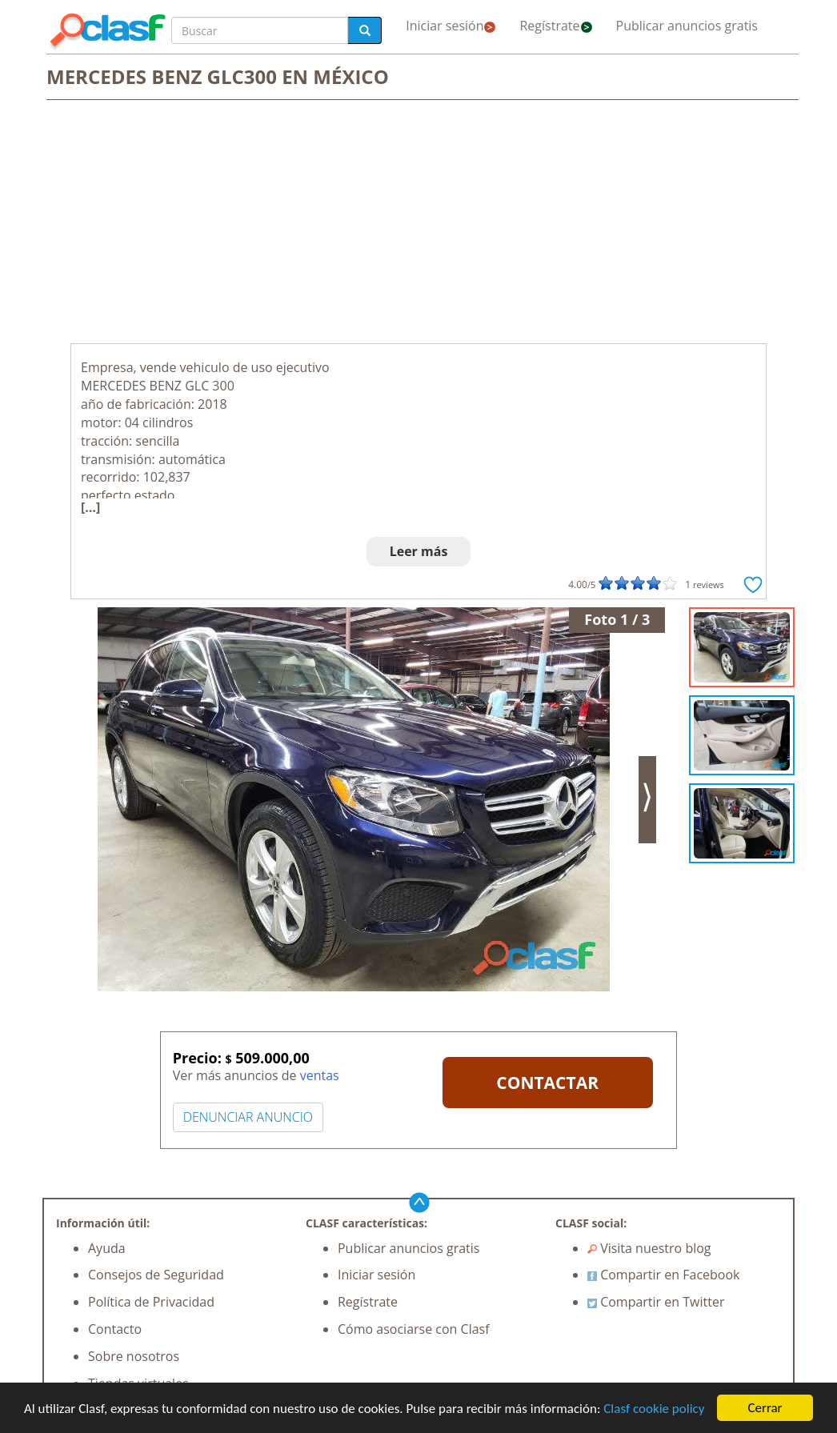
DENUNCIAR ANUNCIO (248, 1117)
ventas (319, 1075)
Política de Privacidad (151, 1302)
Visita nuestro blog (649, 1248)
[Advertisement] (418, 223)
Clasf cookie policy (653, 1408)
